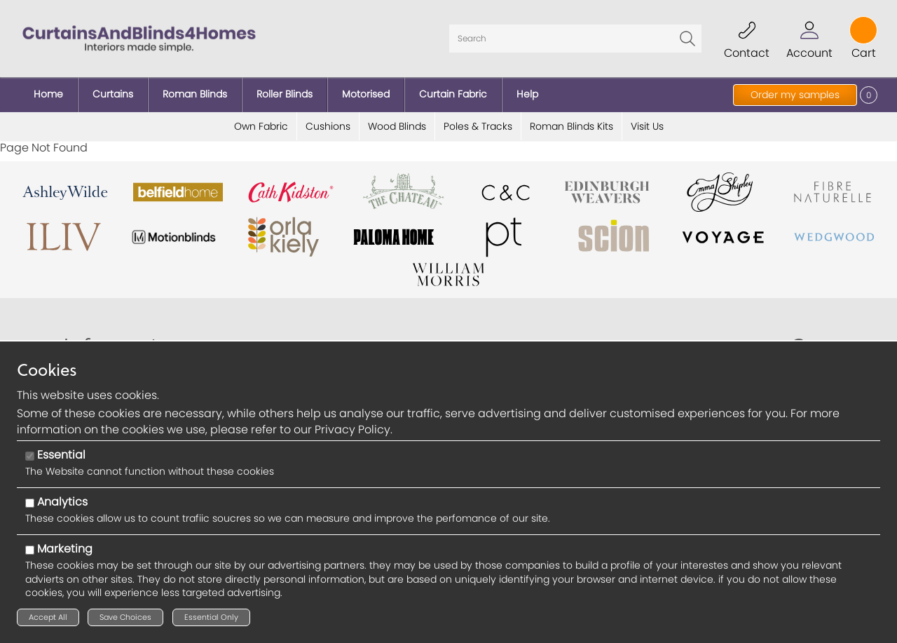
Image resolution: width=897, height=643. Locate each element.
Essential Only (211, 617)
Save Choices (125, 617)
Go (687, 39)
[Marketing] (29, 550)
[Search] (575, 39)
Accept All (48, 617)
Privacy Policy (352, 429)
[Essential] (29, 456)
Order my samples (795, 95)
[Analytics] (29, 503)
